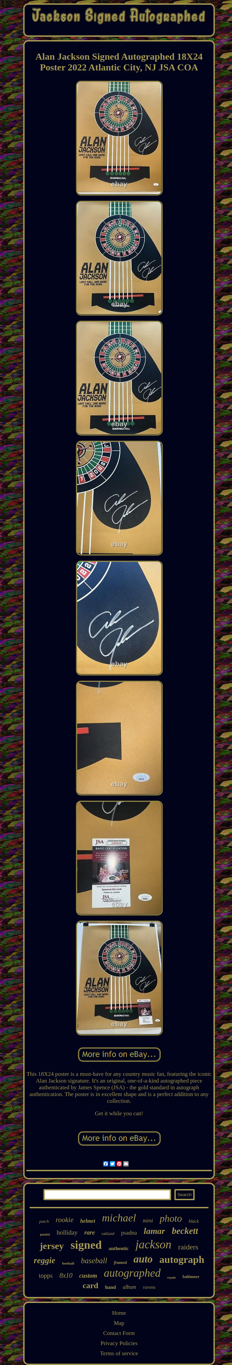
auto (143, 1259)
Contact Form (119, 1333)
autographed (132, 1273)
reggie (44, 1260)
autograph (181, 1259)
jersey (52, 1246)
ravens (149, 1287)
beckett (185, 1231)
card (90, 1285)
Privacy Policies (118, 1343)
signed (86, 1245)
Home (119, 1313)
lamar (154, 1231)
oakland (107, 1233)
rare (89, 1232)
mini (148, 1220)
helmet (87, 1221)
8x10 (65, 1275)
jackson (153, 1244)
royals (171, 1277)
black (194, 1221)
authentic (118, 1248)
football (68, 1263)
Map (119, 1323)
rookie (64, 1220)
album (129, 1287)
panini (45, 1234)
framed (120, 1262)
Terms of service (119, 1353)
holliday (67, 1232)
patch (44, 1221)
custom (88, 1275)
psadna (129, 1233)
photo (171, 1218)
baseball (94, 1260)
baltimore (191, 1276)
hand (110, 1287)
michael (119, 1218)
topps (46, 1275)
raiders (188, 1247)
